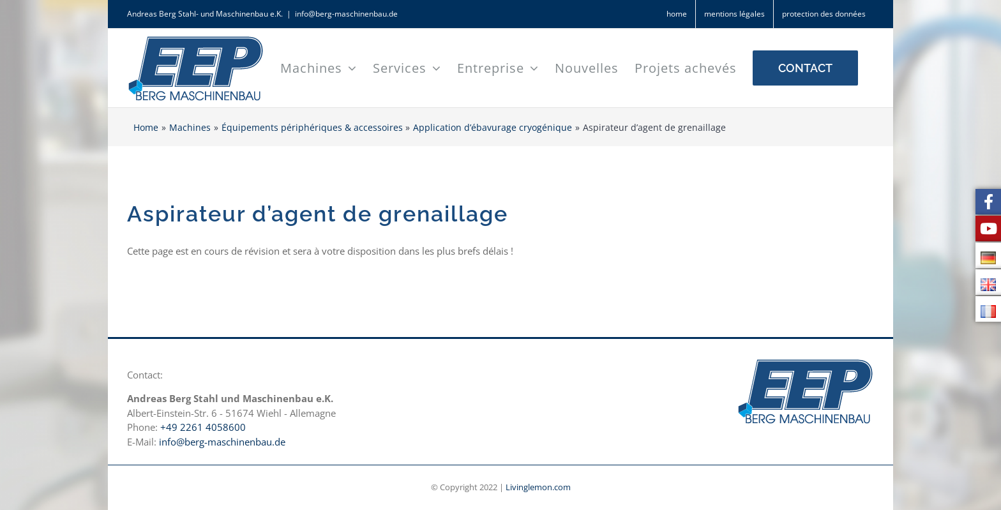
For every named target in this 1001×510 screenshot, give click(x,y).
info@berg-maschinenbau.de (346, 13)
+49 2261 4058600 (203, 427)
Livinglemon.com (538, 487)
